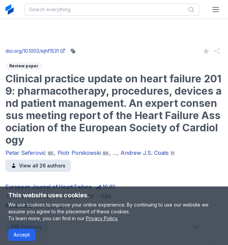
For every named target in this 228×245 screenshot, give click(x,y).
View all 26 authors (38, 165)
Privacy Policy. (102, 218)
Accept (22, 235)
